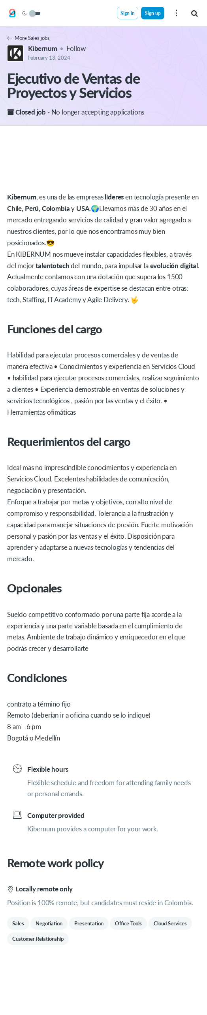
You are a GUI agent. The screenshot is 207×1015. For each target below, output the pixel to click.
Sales (18, 923)
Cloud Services (170, 923)
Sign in (127, 13)
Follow (76, 48)
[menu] (176, 13)
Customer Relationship (38, 939)
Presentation (89, 923)
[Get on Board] (12, 13)
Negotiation (49, 923)
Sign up (153, 13)
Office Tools (128, 923)
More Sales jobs (28, 38)
